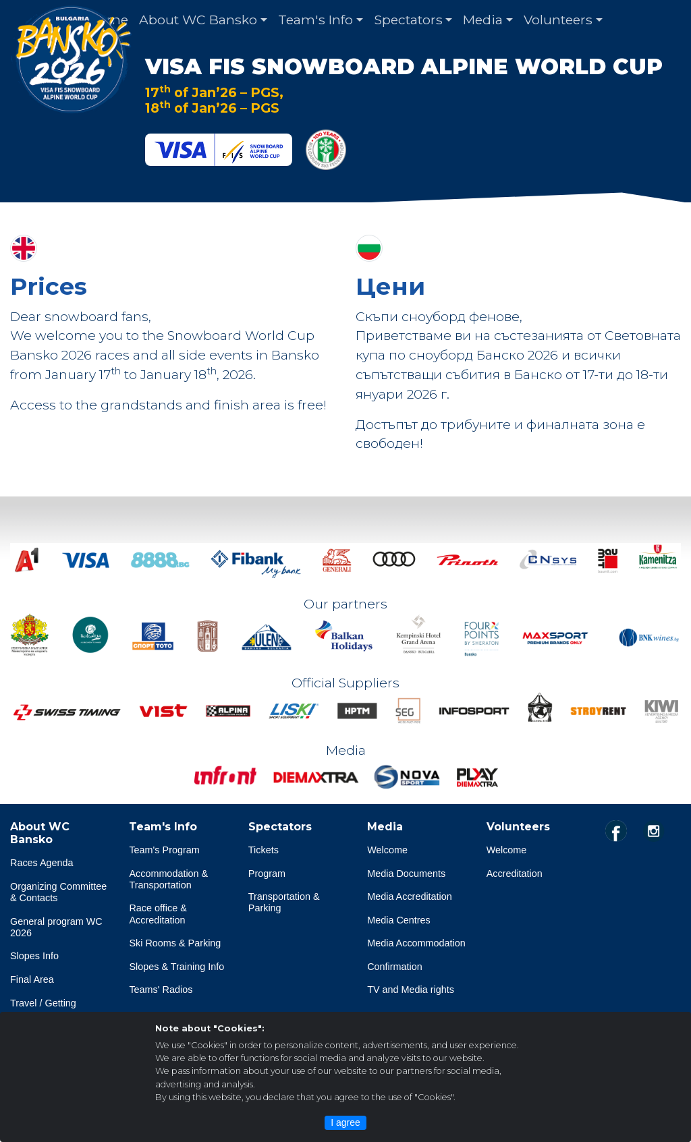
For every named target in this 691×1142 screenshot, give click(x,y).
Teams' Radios (160, 989)
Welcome (387, 850)
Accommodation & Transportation (168, 879)
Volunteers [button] (558, 19)
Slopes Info (34, 955)
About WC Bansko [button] (198, 19)
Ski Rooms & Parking (175, 943)
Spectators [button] (408, 19)
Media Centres (399, 920)
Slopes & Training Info (176, 966)
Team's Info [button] (315, 19)
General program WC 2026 (56, 927)
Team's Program (164, 850)
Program (266, 873)
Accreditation (515, 873)
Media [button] (483, 19)
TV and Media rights (410, 989)
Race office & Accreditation (157, 914)
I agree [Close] (345, 1122)
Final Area (32, 979)
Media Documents (406, 873)
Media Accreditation (409, 896)
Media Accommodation (416, 943)
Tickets (263, 850)
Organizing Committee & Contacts (58, 892)
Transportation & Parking (284, 902)
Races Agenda (42, 862)
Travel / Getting (43, 1003)
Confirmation (394, 966)
